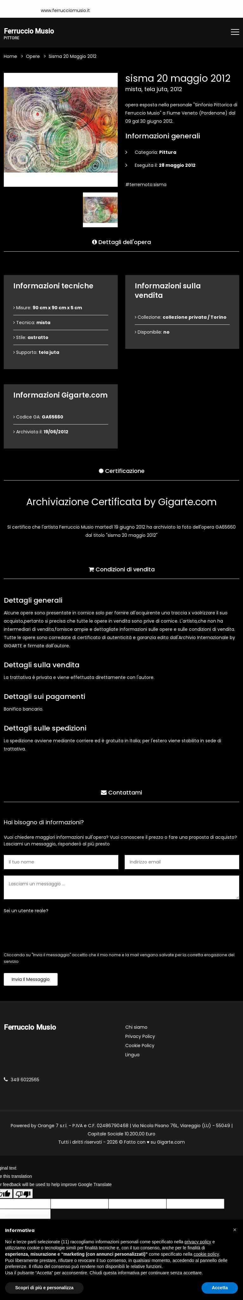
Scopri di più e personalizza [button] (44, 1287)
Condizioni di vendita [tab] (122, 568)
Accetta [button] (220, 1287)
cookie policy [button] (206, 1254)
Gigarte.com (171, 1142)
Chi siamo (136, 1027)
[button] (235, 1230)
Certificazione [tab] (122, 470)
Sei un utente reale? (26, 911)
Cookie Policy (139, 1046)
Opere (33, 56)
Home (10, 56)
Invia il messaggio (31, 980)
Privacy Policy (140, 1036)
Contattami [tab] (121, 791)
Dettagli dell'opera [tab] (121, 241)
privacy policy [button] (197, 1241)
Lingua (132, 1055)
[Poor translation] (23, 1194)
